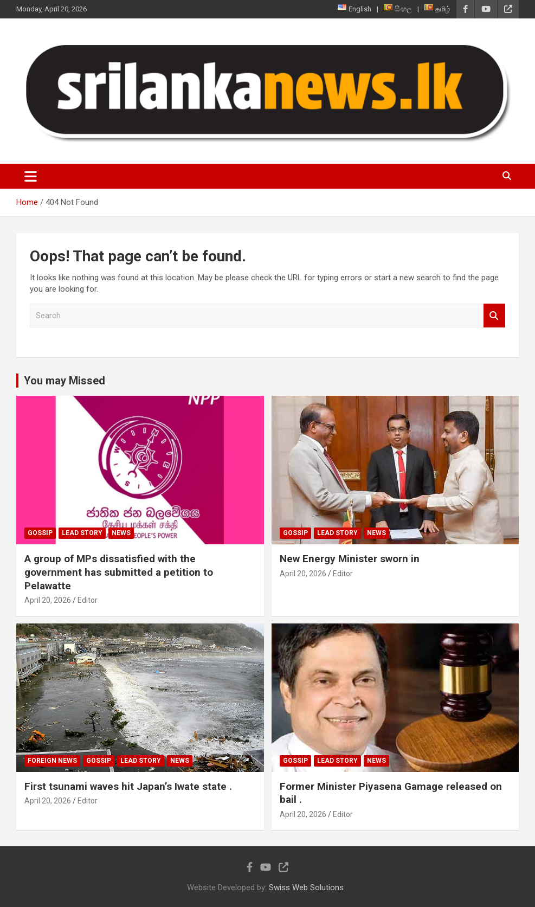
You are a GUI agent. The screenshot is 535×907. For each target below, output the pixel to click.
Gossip (40, 533)
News (121, 533)
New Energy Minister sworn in (350, 558)
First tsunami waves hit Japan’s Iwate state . (128, 786)
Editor (88, 600)
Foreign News (52, 760)
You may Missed (64, 380)
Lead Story (82, 533)
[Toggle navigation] (30, 176)
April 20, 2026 (47, 600)
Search (494, 316)
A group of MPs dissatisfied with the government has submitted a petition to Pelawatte (118, 571)
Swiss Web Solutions (306, 887)
